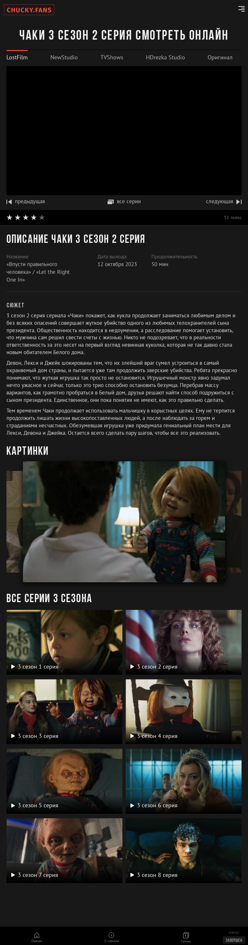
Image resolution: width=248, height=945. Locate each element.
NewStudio (64, 57)
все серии (124, 201)
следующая (224, 201)
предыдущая (25, 201)
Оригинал (220, 57)
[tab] (17, 57)
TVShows (111, 57)
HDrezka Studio (165, 57)
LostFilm (17, 57)
